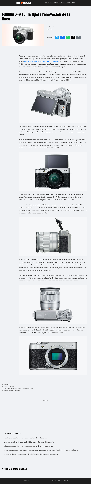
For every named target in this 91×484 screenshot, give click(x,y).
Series (73, 3)
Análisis (56, 3)
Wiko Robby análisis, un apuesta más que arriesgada (18, 388)
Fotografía (4, 11)
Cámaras (11, 386)
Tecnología (49, 3)
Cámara (6, 386)
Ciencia (67, 3)
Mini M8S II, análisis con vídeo (12, 390)
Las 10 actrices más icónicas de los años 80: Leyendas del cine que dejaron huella (29, 442)
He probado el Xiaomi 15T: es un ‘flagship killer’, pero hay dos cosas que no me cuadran (31, 454)
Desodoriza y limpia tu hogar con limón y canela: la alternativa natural (26, 438)
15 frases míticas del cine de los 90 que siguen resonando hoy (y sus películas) (28, 446)
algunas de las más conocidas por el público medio (41, 61)
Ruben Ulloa (52, 27)
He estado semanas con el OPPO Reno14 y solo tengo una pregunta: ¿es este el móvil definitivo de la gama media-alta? (41, 450)
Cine (62, 3)
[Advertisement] (45, 414)
